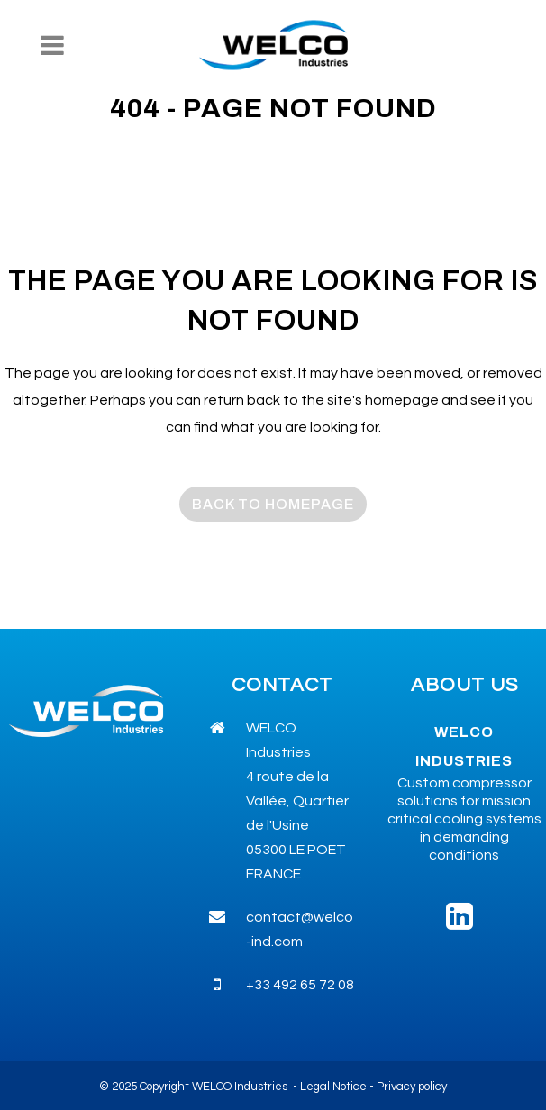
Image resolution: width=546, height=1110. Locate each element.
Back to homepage (273, 504)
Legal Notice (333, 1086)
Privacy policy (412, 1086)
